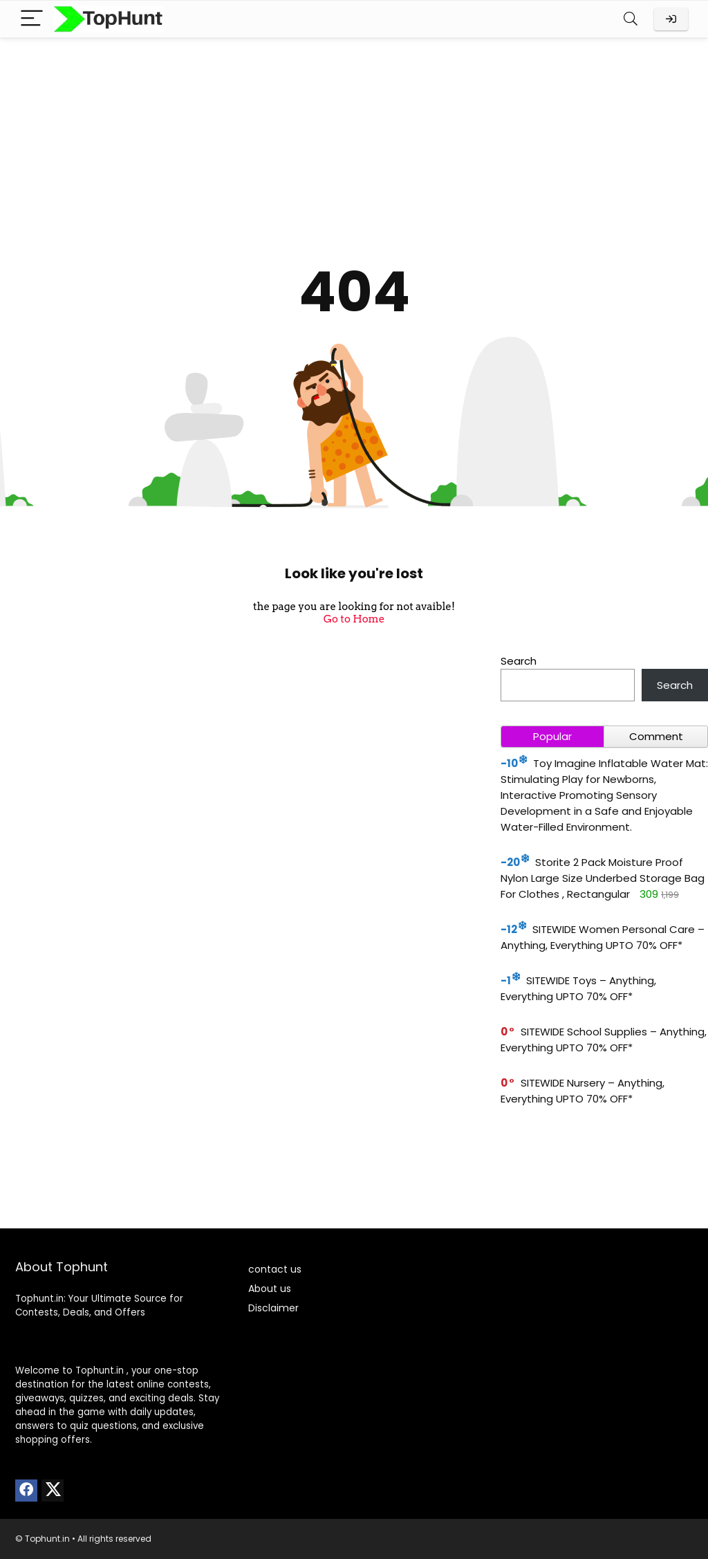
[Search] (630, 19)
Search (519, 661)
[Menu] (31, 19)
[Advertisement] (354, 142)
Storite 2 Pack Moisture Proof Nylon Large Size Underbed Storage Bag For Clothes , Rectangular (603, 878)
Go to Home (354, 619)
